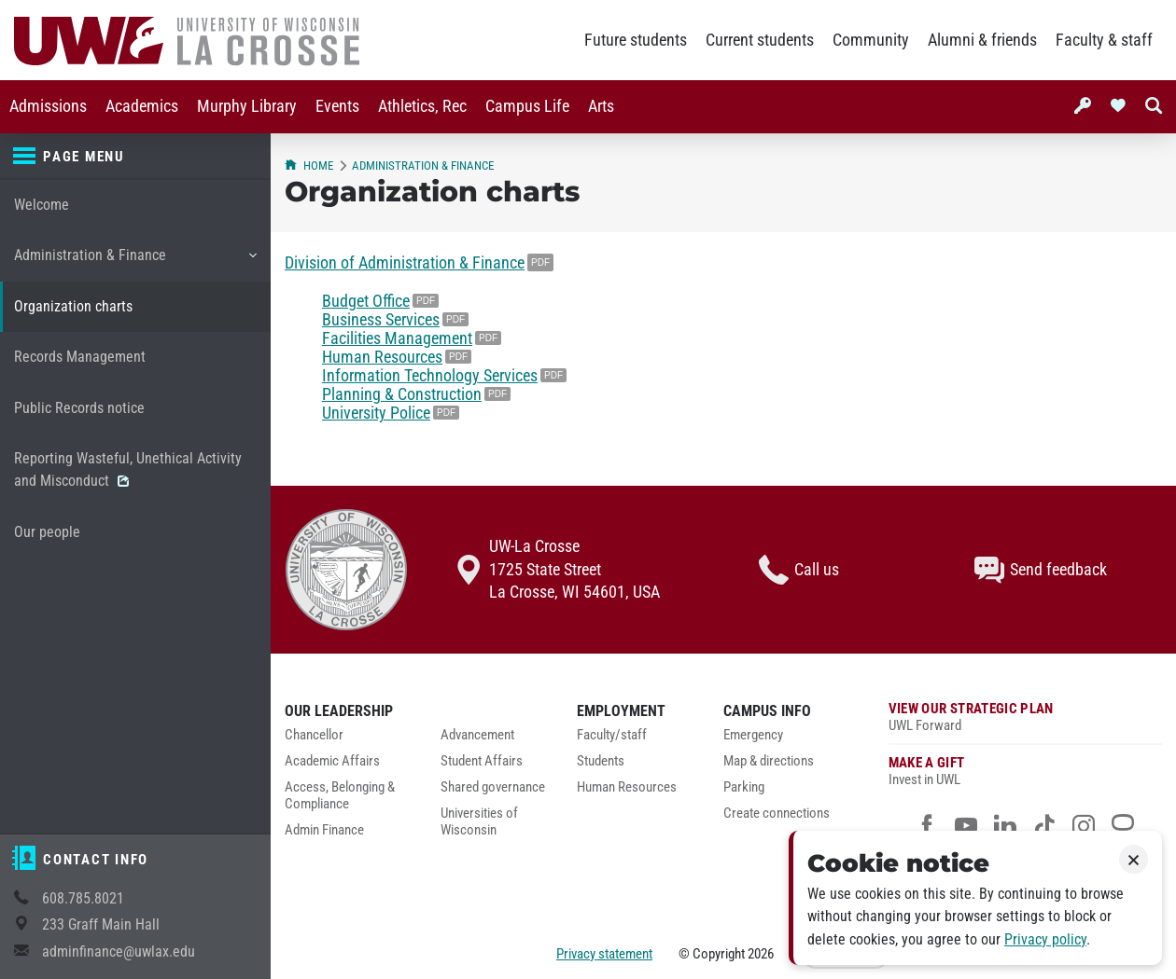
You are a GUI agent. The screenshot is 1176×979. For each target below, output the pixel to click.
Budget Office (366, 301)
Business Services (381, 319)
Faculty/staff (612, 735)
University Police (376, 413)
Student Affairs (482, 761)
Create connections (776, 813)
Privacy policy (1045, 939)
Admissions (48, 106)
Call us (799, 570)
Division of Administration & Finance (405, 263)
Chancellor (314, 735)
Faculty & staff (1104, 40)
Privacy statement (604, 953)
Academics (141, 106)
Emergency (753, 735)
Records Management (80, 356)
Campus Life (527, 106)
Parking (743, 787)
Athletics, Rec (422, 106)
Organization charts (73, 306)
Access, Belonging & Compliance (340, 795)
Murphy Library (247, 106)
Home (309, 165)
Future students (635, 40)
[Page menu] (135, 156)
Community (871, 40)
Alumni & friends (982, 40)
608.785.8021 (83, 898)
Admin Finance (324, 830)
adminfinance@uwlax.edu (118, 951)
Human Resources (382, 357)
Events (337, 106)
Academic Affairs (332, 761)
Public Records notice (79, 408)
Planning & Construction (402, 394)
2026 (761, 953)
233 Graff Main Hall (101, 924)
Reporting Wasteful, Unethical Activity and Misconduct (128, 469)
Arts (601, 106)
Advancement (477, 735)
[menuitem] (48, 106)
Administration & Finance (135, 262)
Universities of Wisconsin (479, 822)
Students (600, 761)
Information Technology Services (430, 375)
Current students (760, 40)
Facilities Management (397, 338)
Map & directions (768, 761)
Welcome (41, 205)
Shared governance (493, 787)
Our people (47, 532)
